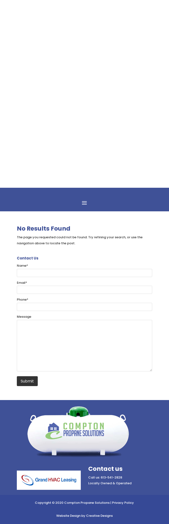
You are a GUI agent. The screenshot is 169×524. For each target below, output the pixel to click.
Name (22, 265)
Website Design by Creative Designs (84, 515)
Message (24, 316)
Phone (22, 299)
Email (22, 282)
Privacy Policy (123, 502)
